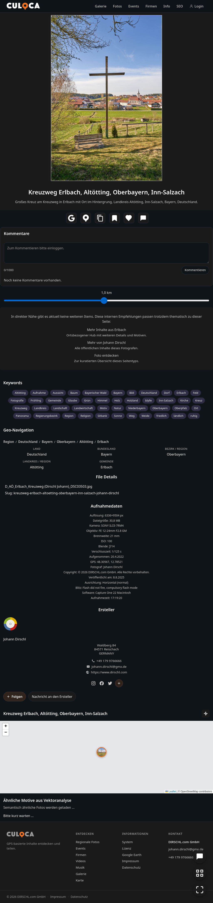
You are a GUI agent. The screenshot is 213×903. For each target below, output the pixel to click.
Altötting (20, 393)
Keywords (12, 382)
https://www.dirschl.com (109, 672)
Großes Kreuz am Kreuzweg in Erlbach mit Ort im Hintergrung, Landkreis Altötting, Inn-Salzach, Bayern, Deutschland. (106, 202)
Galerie (100, 6)
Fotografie (17, 400)
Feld (195, 393)
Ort (196, 408)
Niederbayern (137, 408)
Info (166, 6)
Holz (117, 400)
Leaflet (170, 791)
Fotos (117, 6)
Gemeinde (54, 400)
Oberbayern (159, 408)
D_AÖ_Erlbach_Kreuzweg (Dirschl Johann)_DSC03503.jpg (48, 486)
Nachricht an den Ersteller (52, 696)
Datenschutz (131, 867)
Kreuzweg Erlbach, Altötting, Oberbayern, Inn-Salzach (106, 192)
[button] (101, 752)
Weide (145, 416)
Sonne (118, 416)
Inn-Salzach (166, 400)
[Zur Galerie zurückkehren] (199, 873)
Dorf (167, 393)
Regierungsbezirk (47, 416)
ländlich (178, 416)
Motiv (103, 408)
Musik (80, 867)
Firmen (151, 6)
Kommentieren (195, 270)
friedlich (161, 416)
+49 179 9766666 (109, 661)
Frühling (36, 400)
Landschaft (60, 408)
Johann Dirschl (14, 639)
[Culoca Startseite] (23, 6)
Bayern (118, 393)
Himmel (102, 400)
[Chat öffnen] (199, 856)
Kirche (184, 400)
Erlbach (181, 393)
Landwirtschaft (83, 408)
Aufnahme (39, 393)
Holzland (132, 400)
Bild (131, 393)
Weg (132, 416)
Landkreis (40, 408)
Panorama (22, 416)
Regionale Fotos (87, 842)
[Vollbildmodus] (199, 889)
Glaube (72, 400)
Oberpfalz (181, 408)
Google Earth (131, 855)
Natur (117, 408)
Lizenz (126, 848)
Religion (85, 416)
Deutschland (149, 393)
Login (196, 6)
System (127, 842)
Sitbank (102, 416)
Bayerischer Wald (95, 393)
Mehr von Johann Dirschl (106, 342)
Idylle (148, 400)
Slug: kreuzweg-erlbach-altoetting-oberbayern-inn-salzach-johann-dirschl (62, 493)
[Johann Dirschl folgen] (119, 683)
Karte (80, 880)
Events (133, 6)
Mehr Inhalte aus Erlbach (106, 329)
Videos (80, 861)
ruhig (194, 416)
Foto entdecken (106, 355)
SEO (180, 6)
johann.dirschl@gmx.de (109, 667)
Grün (87, 400)
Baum (74, 393)
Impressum (130, 861)
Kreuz (198, 400)
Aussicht (58, 393)
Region (69, 416)
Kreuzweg (21, 408)
